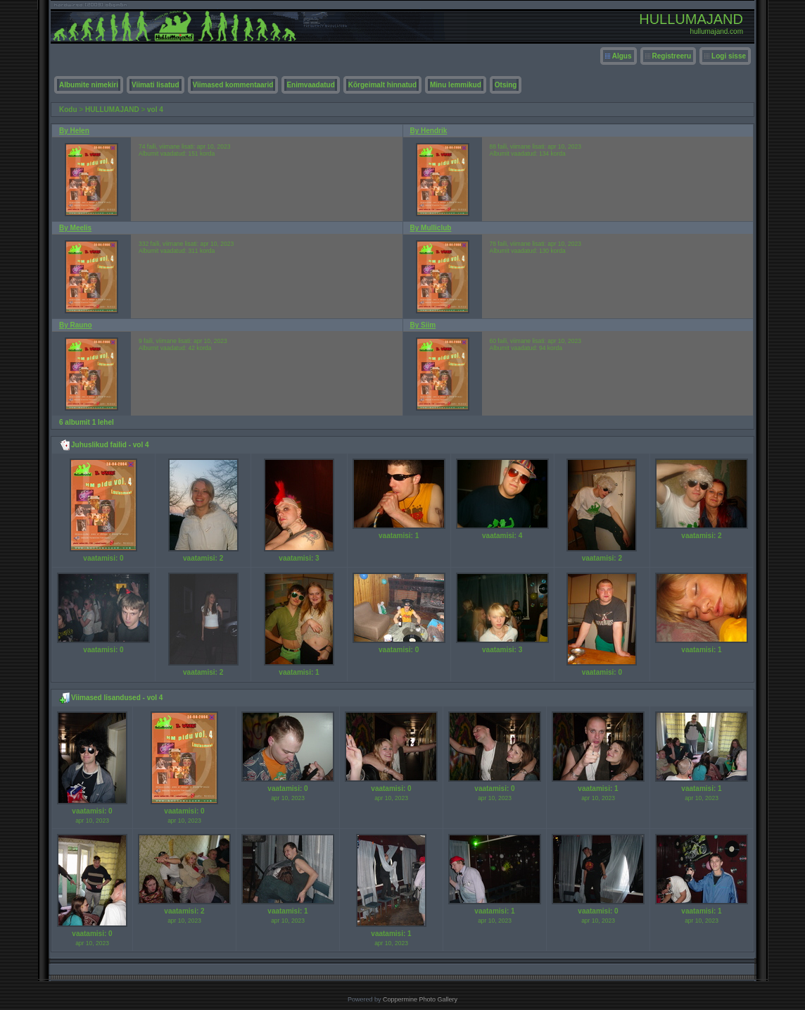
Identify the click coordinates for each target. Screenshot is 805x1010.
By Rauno (75, 325)
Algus (622, 56)
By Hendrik (429, 131)
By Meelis (75, 228)
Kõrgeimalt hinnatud (382, 85)
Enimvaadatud (310, 85)
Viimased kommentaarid (233, 85)
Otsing (506, 85)
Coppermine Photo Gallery (420, 999)
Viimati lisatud (155, 85)
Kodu (68, 109)
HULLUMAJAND (112, 109)
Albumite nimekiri (88, 85)
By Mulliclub (431, 228)
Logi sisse (728, 56)
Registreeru (672, 56)
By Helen (74, 131)
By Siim (423, 325)
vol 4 (155, 109)
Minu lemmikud (455, 85)
